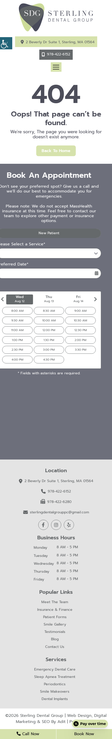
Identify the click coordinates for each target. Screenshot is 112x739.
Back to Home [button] (56, 151)
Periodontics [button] (55, 685)
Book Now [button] (84, 734)
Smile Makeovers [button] (54, 692)
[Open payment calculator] (90, 724)
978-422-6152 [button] (58, 54)
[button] (6, 43)
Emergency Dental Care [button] (55, 670)
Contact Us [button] (54, 648)
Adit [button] (61, 722)
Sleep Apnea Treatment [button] (54, 678)
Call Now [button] (28, 734)
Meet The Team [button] (54, 603)
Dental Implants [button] (55, 700)
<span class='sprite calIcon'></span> (87, 273)
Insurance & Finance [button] (54, 611)
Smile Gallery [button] (55, 625)
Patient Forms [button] (55, 618)
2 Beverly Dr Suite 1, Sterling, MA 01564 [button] (60, 42)
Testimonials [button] (54, 633)
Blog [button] (55, 640)
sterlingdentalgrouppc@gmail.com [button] (56, 512)
